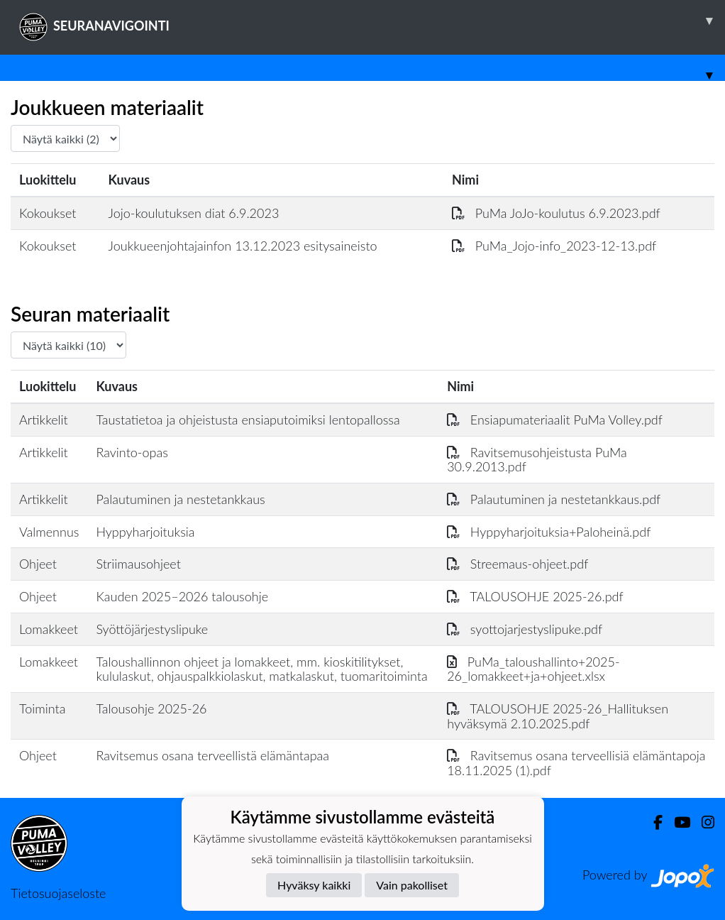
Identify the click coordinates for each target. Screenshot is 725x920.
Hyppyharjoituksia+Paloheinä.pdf (549, 532)
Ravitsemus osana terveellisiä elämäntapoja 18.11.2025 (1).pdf (576, 763)
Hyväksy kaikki (313, 885)
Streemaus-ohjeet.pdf (517, 563)
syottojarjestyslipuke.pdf (524, 629)
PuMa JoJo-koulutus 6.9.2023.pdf (556, 213)
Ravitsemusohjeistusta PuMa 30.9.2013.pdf (537, 459)
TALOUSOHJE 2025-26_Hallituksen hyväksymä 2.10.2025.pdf (557, 716)
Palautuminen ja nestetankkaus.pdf (553, 499)
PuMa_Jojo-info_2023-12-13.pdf (554, 245)
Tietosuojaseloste (58, 893)
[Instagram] (702, 822)
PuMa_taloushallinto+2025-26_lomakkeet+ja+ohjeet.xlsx (533, 669)
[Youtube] (676, 822)
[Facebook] (652, 822)
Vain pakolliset (412, 885)
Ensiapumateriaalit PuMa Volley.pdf (555, 419)
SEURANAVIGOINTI (372, 20)
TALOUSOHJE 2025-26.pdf (535, 596)
